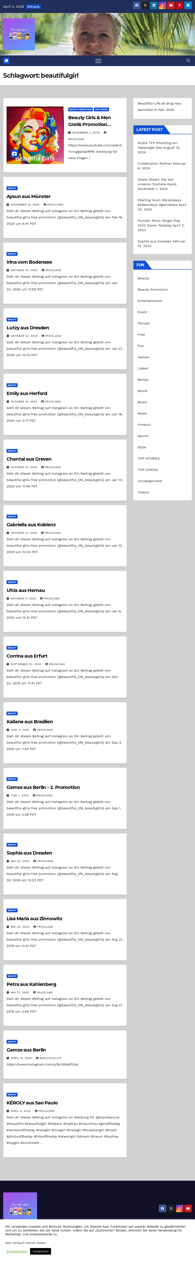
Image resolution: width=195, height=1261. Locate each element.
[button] (188, 61)
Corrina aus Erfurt (27, 656)
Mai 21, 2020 (20, 992)
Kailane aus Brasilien (30, 722)
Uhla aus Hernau (26, 590)
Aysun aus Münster (29, 196)
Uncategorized (150, 481)
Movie (142, 391)
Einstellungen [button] (16, 1251)
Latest (143, 368)
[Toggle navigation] (98, 60)
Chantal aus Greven (29, 459)
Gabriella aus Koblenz (31, 525)
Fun (141, 346)
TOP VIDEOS (101, 109)
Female (144, 323)
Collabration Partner (155, 163)
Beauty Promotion (80, 109)
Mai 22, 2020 (20, 926)
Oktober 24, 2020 (25, 270)
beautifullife (49, 1058)
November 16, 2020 (26, 204)
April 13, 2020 (22, 1058)
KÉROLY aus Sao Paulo (32, 1103)
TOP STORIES (149, 458)
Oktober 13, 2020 (24, 532)
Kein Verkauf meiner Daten (25, 1243)
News (142, 413)
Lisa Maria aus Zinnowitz (34, 918)
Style (142, 447)
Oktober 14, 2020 (24, 467)
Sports (143, 436)
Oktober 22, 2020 (25, 335)
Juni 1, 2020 (20, 795)
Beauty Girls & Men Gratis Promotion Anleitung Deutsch (90, 124)
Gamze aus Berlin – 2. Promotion (43, 787)
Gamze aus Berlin (26, 1050)
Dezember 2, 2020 (86, 132)
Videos (143, 492)
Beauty (12, 188)
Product (144, 425)
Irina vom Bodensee (29, 262)
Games (143, 357)
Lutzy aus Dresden (28, 328)
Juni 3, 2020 (20, 729)
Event (142, 312)
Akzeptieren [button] (40, 1251)
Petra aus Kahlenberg (31, 984)
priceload (53, 204)
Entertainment (150, 301)
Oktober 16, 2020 (24, 401)
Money (143, 380)
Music (142, 402)
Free (141, 335)
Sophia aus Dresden (29, 853)
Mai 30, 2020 (21, 861)
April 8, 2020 (21, 1111)
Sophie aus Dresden (154, 241)
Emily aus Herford (27, 393)
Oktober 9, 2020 (24, 598)
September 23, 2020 (26, 664)
